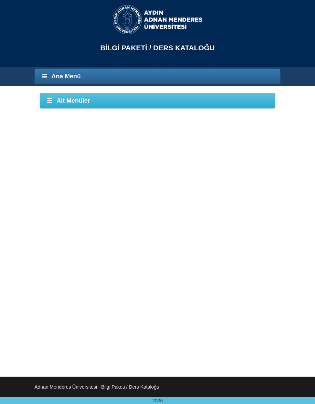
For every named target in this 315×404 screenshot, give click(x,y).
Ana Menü (60, 76)
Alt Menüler (67, 100)
